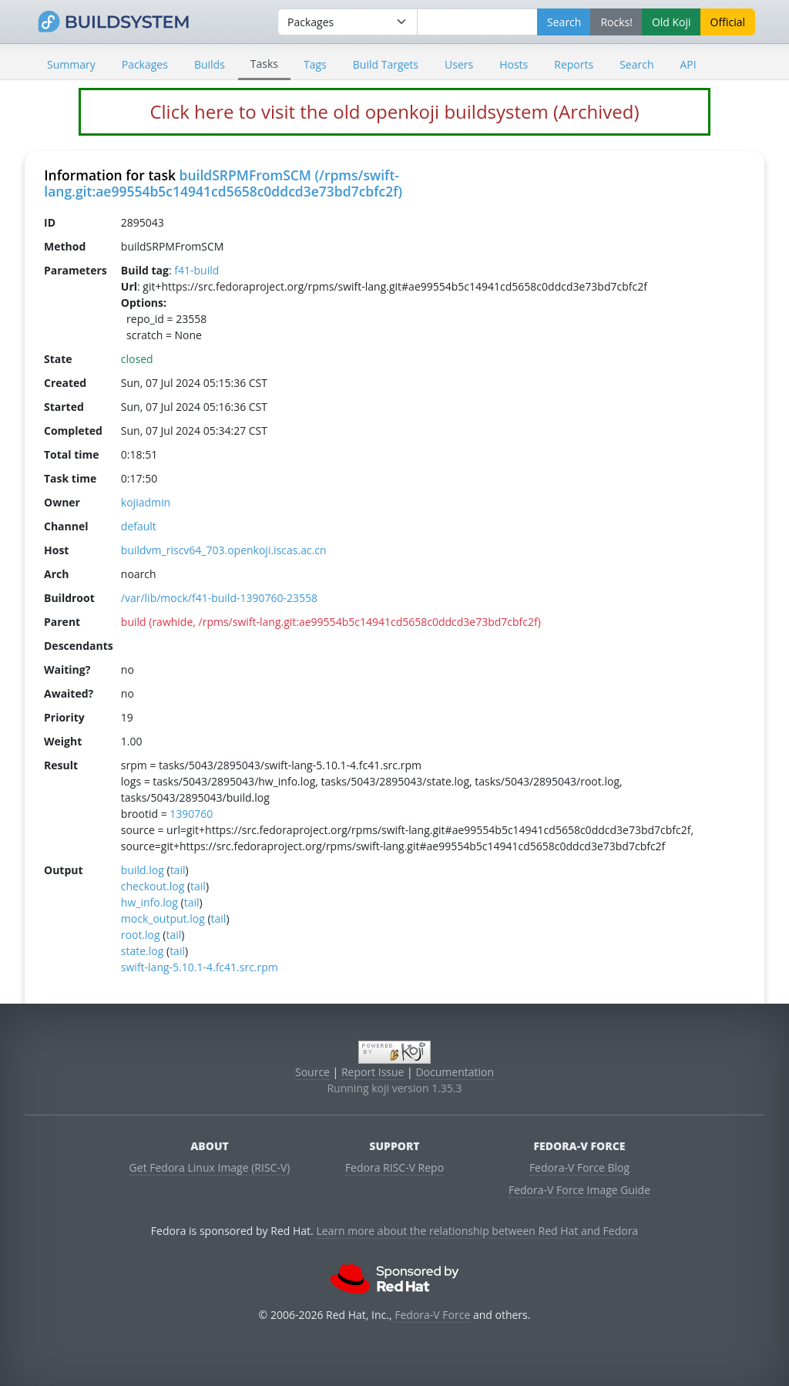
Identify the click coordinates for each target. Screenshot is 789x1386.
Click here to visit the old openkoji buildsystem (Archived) (394, 111)
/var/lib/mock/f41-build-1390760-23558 (219, 597)
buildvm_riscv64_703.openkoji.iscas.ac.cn (224, 550)
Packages (145, 64)
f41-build (196, 270)
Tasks (264, 63)
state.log (142, 951)
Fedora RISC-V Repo (394, 1167)
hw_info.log (149, 902)
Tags (315, 64)
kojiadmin (145, 502)
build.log (142, 870)
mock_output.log (163, 918)
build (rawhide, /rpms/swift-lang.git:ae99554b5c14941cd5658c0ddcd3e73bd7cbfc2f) (331, 621)
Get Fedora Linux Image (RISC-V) (209, 1167)
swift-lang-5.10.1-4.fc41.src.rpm (199, 967)
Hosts (513, 64)
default (138, 526)
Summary (71, 64)
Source (312, 1072)
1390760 (191, 813)
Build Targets (385, 64)
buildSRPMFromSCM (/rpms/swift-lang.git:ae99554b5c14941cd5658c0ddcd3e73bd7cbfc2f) (223, 183)
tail (178, 870)
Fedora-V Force (432, 1314)
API (688, 64)
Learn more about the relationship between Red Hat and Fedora (477, 1230)
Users (459, 64)
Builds (209, 64)
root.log (140, 934)
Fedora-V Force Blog (579, 1167)
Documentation (454, 1072)
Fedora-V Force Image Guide (579, 1189)
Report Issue (373, 1072)
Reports (573, 64)
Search (636, 64)
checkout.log (152, 886)
